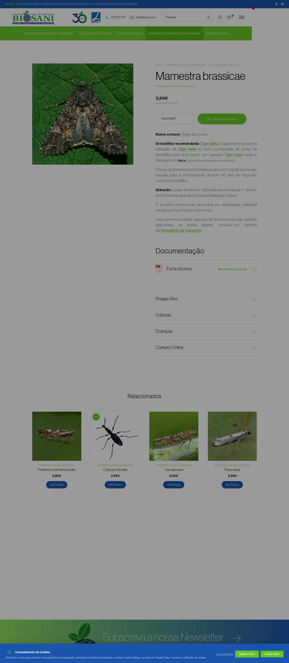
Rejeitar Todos (247, 654)
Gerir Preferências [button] (224, 654)
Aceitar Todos (272, 654)
